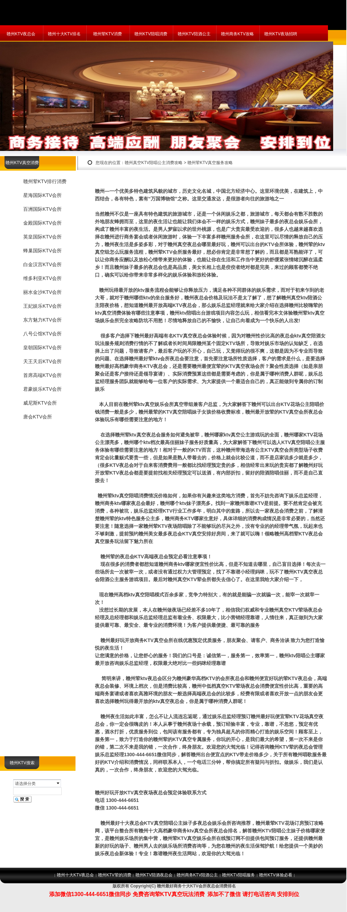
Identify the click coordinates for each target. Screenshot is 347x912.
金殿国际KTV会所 (42, 223)
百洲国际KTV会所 (42, 209)
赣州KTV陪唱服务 (238, 875)
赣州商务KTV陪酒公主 (197, 875)
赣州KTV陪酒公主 (194, 33)
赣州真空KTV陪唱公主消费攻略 (154, 162)
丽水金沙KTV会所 (42, 292)
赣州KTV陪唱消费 (150, 33)
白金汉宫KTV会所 (42, 264)
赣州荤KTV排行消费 (44, 181)
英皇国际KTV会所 (42, 237)
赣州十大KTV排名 (64, 33)
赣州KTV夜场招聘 (280, 33)
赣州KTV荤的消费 (114, 875)
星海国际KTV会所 (42, 195)
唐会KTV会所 (37, 416)
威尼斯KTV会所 (40, 403)
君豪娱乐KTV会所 (42, 389)
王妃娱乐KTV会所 (42, 306)
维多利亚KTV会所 (42, 278)
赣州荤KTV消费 (107, 33)
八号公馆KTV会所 (42, 333)
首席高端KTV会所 (42, 375)
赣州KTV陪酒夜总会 (153, 875)
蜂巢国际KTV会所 (42, 250)
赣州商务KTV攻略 (237, 33)
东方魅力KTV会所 (42, 320)
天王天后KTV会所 (42, 361)
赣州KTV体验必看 (275, 875)
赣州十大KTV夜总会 (75, 875)
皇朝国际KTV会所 (42, 347)
